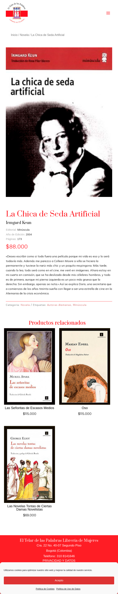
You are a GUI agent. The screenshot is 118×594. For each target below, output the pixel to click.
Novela (24, 34)
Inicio (14, 34)
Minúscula (79, 304)
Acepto (59, 580)
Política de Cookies (45, 589)
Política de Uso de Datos (68, 589)
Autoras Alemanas (59, 304)
